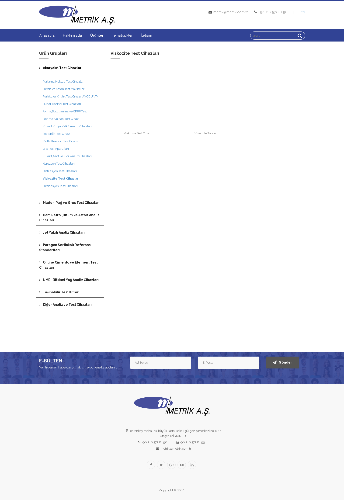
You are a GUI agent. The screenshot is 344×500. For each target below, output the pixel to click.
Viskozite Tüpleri (206, 133)
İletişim (146, 35)
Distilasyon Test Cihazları (60, 171)
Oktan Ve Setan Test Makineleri (64, 89)
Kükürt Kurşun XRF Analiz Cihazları (67, 126)
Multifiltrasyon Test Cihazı (60, 141)
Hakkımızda (72, 35)
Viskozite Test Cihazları (61, 178)
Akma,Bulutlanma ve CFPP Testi (65, 111)
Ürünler (97, 35)
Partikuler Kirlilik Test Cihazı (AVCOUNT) (70, 96)
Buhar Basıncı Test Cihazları (62, 104)
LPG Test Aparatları (56, 148)
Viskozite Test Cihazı (137, 133)
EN (303, 12)
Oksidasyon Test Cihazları (60, 186)
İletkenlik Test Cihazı (56, 133)
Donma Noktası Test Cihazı (61, 119)
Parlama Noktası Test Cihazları (63, 81)
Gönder (282, 362)
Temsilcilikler (122, 35)
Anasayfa (47, 35)
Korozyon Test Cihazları (59, 163)
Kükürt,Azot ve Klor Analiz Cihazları (67, 156)
